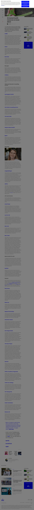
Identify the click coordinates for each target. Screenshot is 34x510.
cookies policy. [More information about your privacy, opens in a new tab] (3, 5)
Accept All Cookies (25, 6)
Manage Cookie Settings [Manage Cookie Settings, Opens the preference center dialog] (25, 1)
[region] (17, 4)
